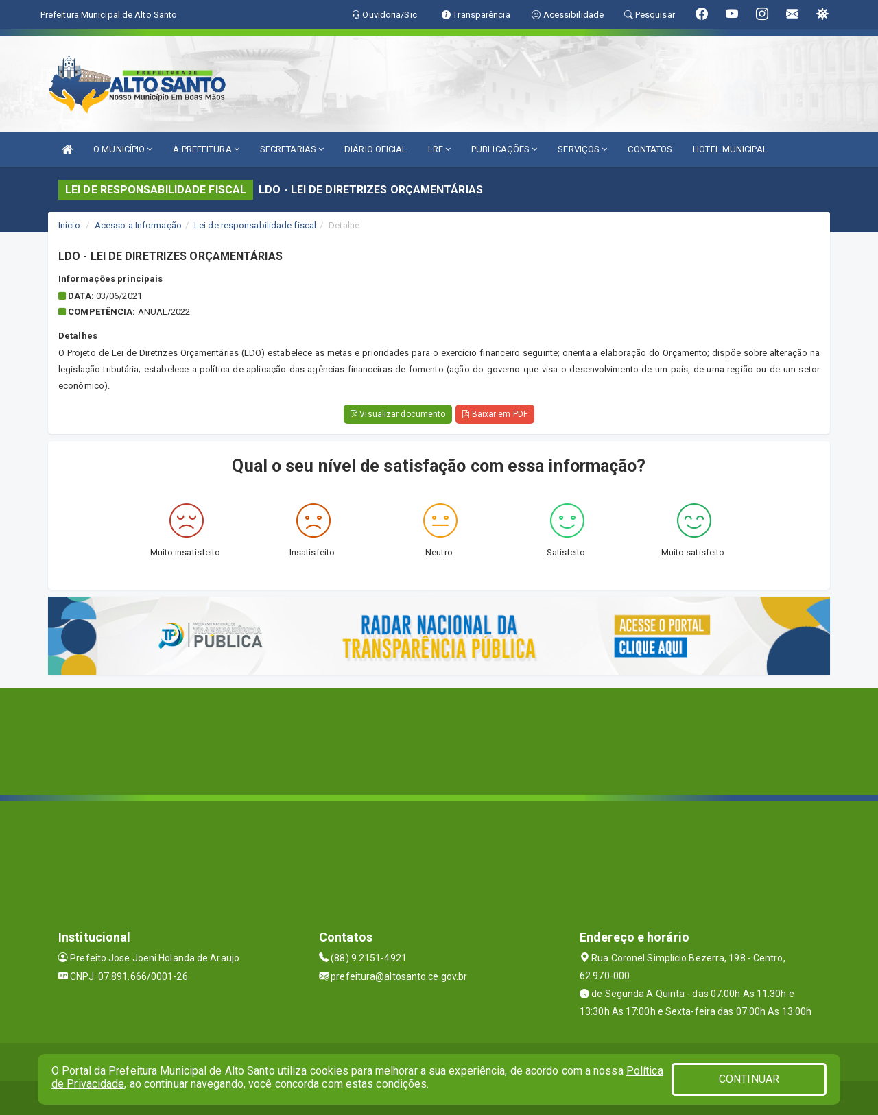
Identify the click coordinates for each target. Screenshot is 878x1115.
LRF (439, 149)
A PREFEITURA (206, 149)
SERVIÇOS (582, 149)
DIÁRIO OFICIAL (375, 149)
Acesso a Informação (138, 225)
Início (69, 225)
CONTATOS (650, 149)
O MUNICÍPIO (122, 149)
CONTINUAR (749, 1079)
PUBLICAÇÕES (504, 149)
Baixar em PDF (494, 414)
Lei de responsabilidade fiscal (255, 225)
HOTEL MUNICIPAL (730, 149)
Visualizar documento (398, 414)
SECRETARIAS (292, 149)
